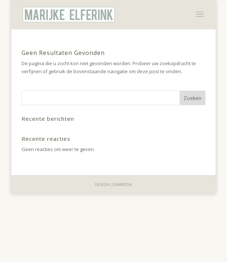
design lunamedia (113, 184)
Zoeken (192, 98)
